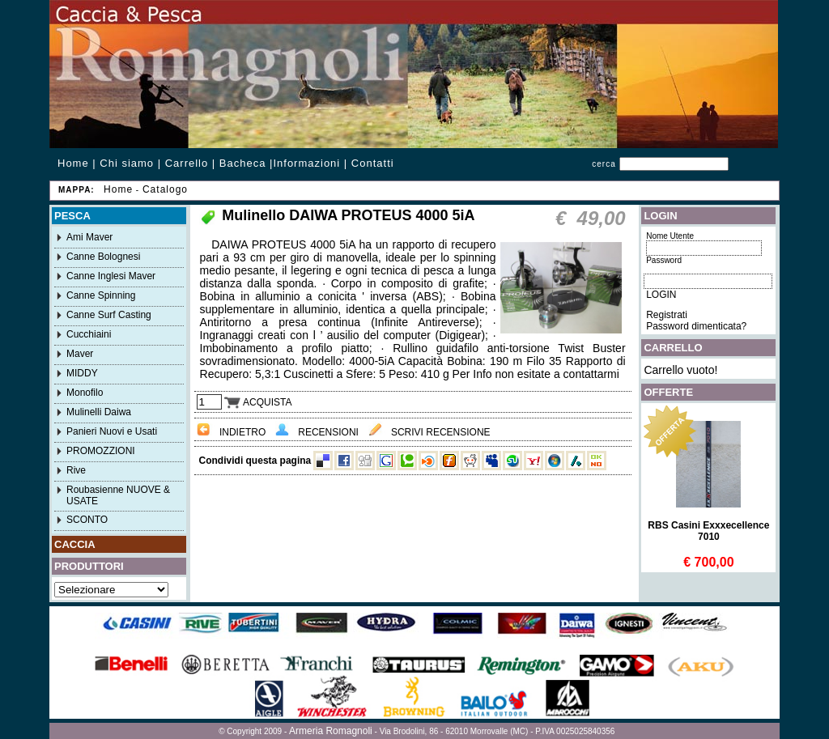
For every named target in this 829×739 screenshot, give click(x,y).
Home (73, 163)
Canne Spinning (100, 295)
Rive (76, 470)
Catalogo (165, 189)
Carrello (187, 163)
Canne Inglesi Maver (110, 276)
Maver (79, 353)
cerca (603, 163)
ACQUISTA (257, 402)
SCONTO (87, 519)
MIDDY (82, 373)
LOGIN (661, 294)
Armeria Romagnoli (330, 731)
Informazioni (306, 163)
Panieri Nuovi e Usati (111, 431)
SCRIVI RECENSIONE (429, 432)
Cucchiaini (88, 334)
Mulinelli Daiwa (98, 412)
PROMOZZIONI (100, 451)
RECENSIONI (317, 432)
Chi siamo (127, 163)
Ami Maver (89, 237)
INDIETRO (231, 432)
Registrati (666, 315)
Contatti (372, 163)
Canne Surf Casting (108, 315)
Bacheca (242, 163)
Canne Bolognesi (103, 256)
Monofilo (84, 392)
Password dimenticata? (696, 326)
